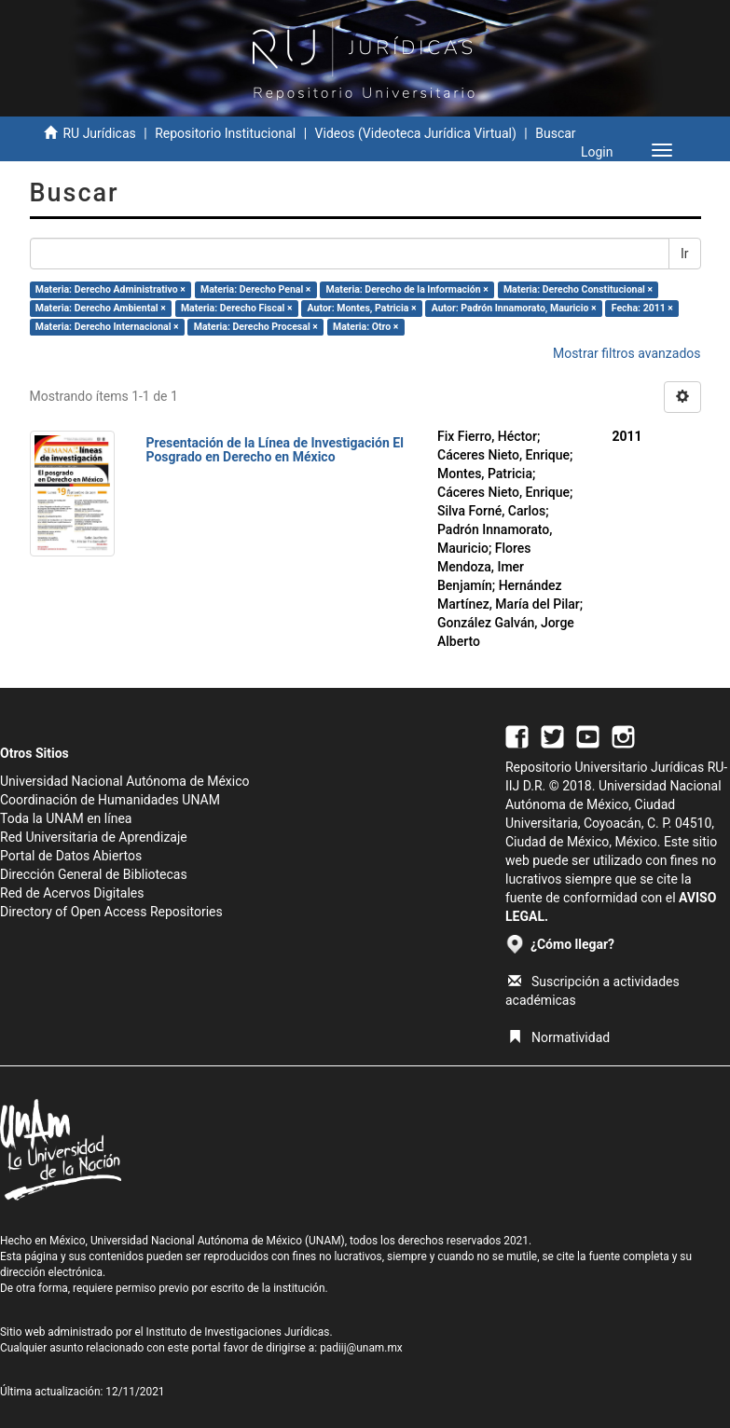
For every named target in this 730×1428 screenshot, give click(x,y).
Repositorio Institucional (225, 133)
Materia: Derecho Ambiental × (100, 308)
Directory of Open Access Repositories (111, 911)
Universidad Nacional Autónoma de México (125, 781)
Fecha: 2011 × (642, 308)
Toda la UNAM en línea (65, 818)
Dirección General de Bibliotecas (93, 874)
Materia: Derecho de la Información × (407, 289)
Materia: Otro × (365, 327)
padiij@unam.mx (361, 1347)
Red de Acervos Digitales (72, 893)
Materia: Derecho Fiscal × (237, 308)
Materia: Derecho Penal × (255, 289)
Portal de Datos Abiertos (71, 855)
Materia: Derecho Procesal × (256, 327)
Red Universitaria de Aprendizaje (93, 837)
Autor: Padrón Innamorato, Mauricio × (514, 308)
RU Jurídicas (98, 133)
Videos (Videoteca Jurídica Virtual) (416, 133)
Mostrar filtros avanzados (627, 353)
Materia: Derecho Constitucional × (578, 289)
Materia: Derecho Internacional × (107, 327)
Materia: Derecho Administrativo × (110, 289)
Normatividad (559, 1037)
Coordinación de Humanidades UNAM (110, 799)
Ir (685, 253)
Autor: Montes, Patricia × (362, 308)
